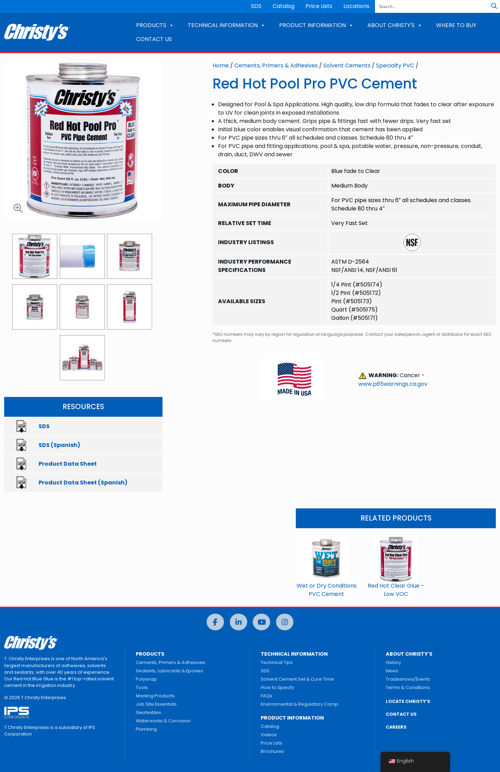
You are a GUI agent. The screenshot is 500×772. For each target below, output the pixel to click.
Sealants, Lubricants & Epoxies (169, 671)
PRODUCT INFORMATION (316, 25)
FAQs (266, 696)
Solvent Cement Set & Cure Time (297, 679)
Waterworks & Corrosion (163, 721)
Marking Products (155, 696)
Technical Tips (277, 662)
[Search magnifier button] (494, 6)
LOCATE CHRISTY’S (408, 701)
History (393, 662)
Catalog (283, 6)
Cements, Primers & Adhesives (276, 65)
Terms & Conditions (408, 687)
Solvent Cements (346, 65)
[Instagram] (284, 622)
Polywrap (146, 679)
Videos (269, 735)
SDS (256, 6)
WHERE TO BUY (456, 25)
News (392, 671)
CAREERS (396, 727)
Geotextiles (148, 712)
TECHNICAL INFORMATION (226, 25)
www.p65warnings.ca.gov (392, 384)
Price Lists (319, 6)
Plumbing (146, 729)
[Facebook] (215, 622)
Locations (356, 6)
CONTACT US (154, 39)
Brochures (272, 751)
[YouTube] (261, 622)
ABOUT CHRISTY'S (394, 25)
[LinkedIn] (238, 622)
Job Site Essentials (156, 704)
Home (220, 65)
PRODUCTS (155, 25)
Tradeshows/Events (408, 679)
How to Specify (277, 687)
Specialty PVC (395, 65)
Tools (142, 687)
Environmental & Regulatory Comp (299, 704)
